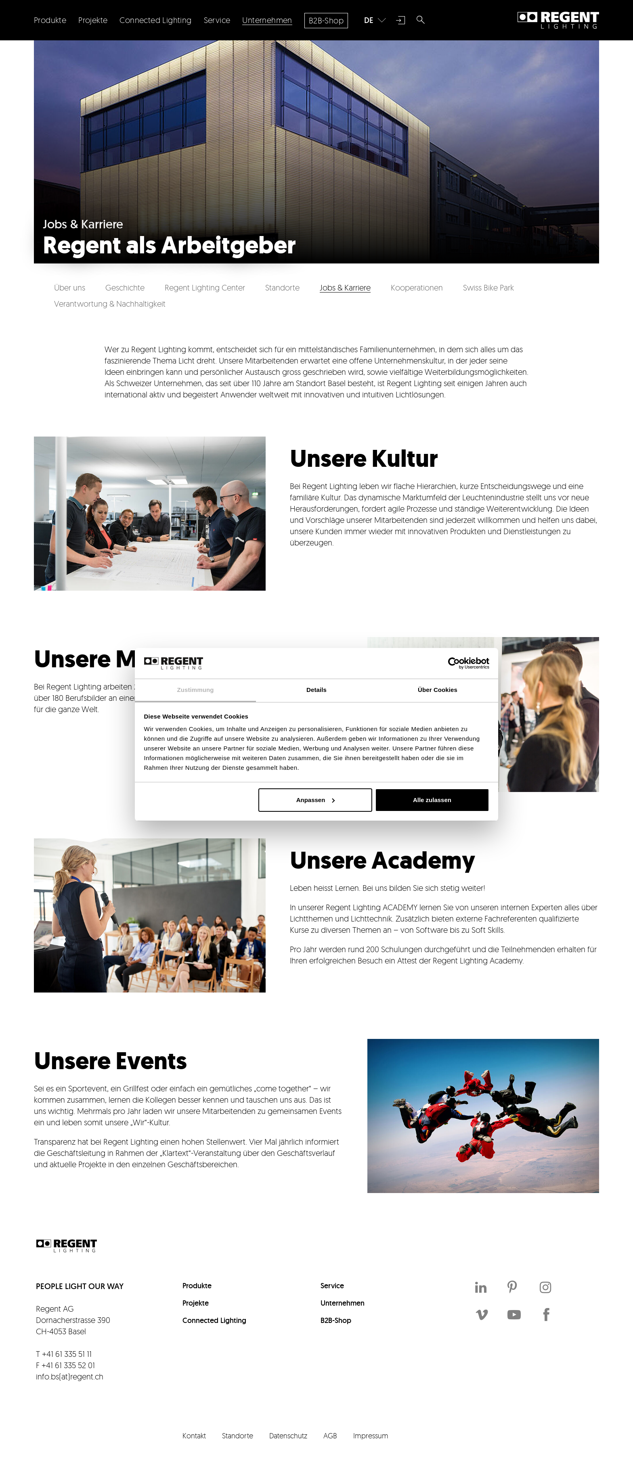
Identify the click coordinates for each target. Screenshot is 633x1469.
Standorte (282, 287)
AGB (330, 1435)
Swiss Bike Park (488, 287)
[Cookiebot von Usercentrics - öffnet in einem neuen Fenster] (454, 663)
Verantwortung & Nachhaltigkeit (110, 304)
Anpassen (315, 799)
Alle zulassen (432, 799)
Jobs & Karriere (345, 287)
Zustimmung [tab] (195, 689)
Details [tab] (316, 689)
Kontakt (194, 1435)
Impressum (370, 1435)
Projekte (195, 1303)
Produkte (197, 1285)
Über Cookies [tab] (437, 689)
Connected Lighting (214, 1320)
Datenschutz (288, 1435)
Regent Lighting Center (205, 287)
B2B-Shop (336, 1320)
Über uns (69, 287)
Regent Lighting (558, 20)
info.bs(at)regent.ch (69, 1376)
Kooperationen (417, 287)
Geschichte (125, 287)
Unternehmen (343, 1303)
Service (332, 1285)
